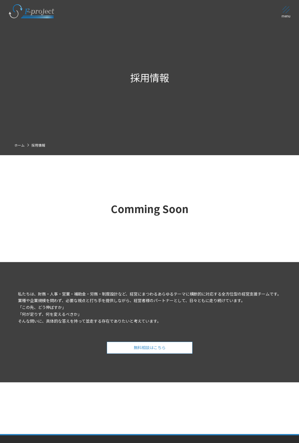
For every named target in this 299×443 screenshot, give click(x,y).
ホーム (19, 145)
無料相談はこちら (150, 353)
